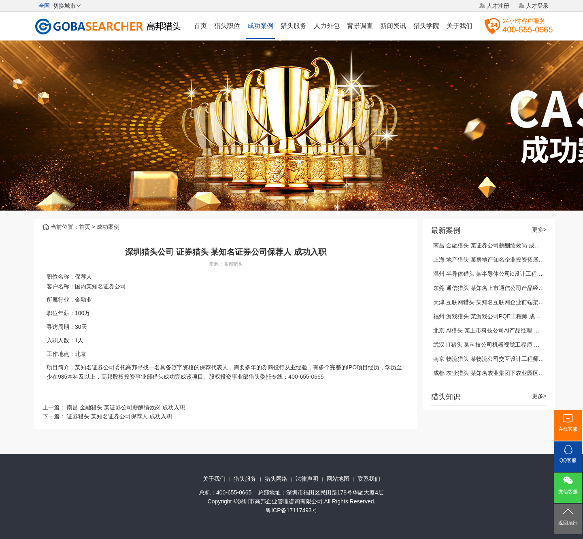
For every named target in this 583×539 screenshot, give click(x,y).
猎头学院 (426, 25)
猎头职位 (227, 25)
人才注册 (498, 5)
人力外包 (327, 25)
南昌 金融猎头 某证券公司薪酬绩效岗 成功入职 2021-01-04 (507, 245)
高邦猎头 (233, 264)
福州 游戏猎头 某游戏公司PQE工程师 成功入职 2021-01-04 (508, 316)
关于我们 (459, 25)
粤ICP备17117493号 (291, 510)
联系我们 (368, 478)
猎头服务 (293, 25)
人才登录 (537, 5)
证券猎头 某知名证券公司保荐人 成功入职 (119, 416)
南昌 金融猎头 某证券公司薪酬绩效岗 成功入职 (126, 407)
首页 (200, 25)
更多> (539, 230)
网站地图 (338, 478)
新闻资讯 (393, 25)
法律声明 (307, 478)
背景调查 (360, 25)
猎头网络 (276, 478)
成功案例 (260, 25)
